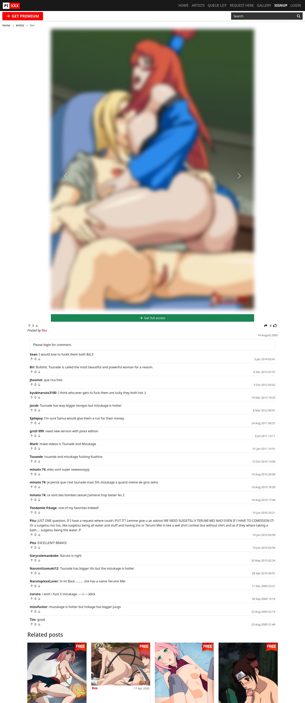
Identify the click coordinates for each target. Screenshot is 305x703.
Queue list (217, 5)
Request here (242, 5)
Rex (95, 688)
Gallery (264, 5)
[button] (66, 176)
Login (295, 5)
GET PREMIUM (22, 16)
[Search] (299, 16)
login (47, 345)
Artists (198, 5)
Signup (280, 5)
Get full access (152, 318)
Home (183, 5)
